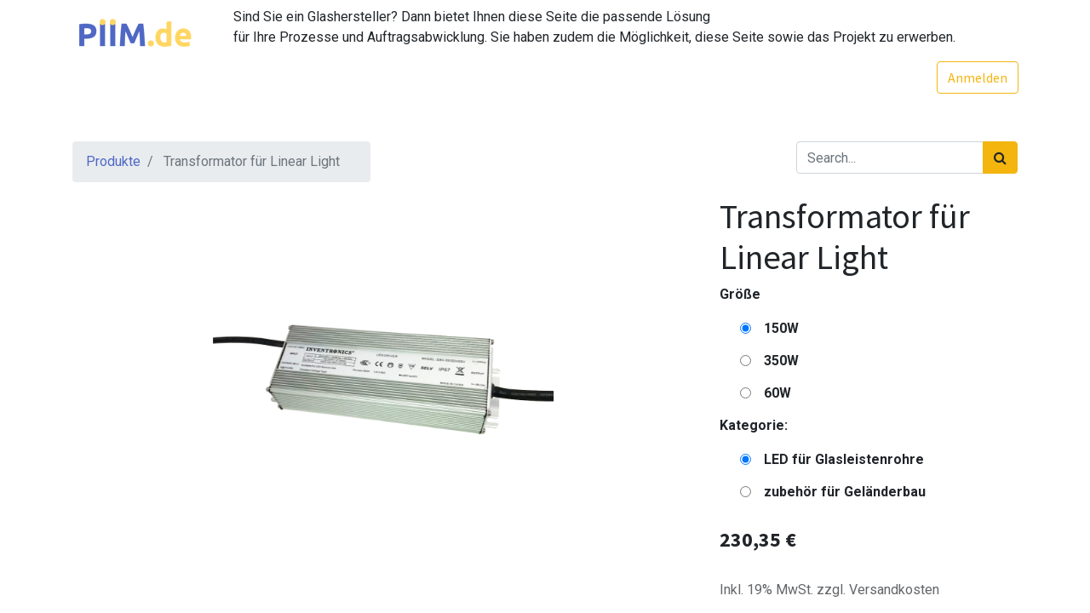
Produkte (113, 161)
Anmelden (977, 77)
